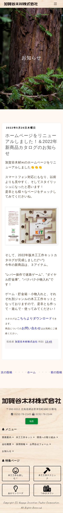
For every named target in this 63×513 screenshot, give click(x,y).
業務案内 (8, 437)
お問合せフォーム (40, 444)
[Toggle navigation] (55, 4)
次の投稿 (6, 372)
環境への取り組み (47, 437)
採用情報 (22, 444)
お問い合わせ (31, 328)
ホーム (31, 372)
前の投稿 (56, 372)
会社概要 (8, 444)
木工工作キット (25, 437)
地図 (31, 421)
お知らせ (8, 451)
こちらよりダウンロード (34, 318)
